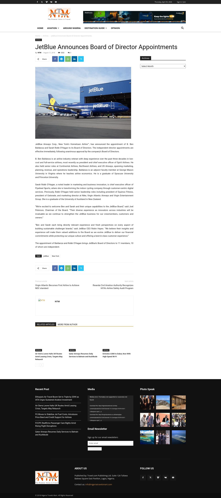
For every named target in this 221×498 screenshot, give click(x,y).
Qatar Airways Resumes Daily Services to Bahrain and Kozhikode (56, 433)
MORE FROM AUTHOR (67, 324)
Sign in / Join (181, 2)
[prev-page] (37, 365)
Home (40, 28)
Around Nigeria (72, 28)
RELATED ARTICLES (45, 324)
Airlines (45, 36)
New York (55, 256)
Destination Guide (96, 28)
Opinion (115, 28)
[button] (182, 28)
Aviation (53, 28)
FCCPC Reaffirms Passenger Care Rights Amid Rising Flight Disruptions (55, 424)
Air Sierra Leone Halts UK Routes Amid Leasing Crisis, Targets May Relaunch (48, 356)
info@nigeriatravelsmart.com (98, 484)
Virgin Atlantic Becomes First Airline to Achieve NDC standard (57, 287)
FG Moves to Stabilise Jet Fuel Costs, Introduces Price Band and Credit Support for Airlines (56, 415)
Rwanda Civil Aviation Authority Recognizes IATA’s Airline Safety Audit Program (113, 287)
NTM (39, 52)
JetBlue (46, 256)
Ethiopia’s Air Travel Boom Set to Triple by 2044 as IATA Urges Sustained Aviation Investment (57, 398)
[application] (110, 408)
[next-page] (41, 365)
